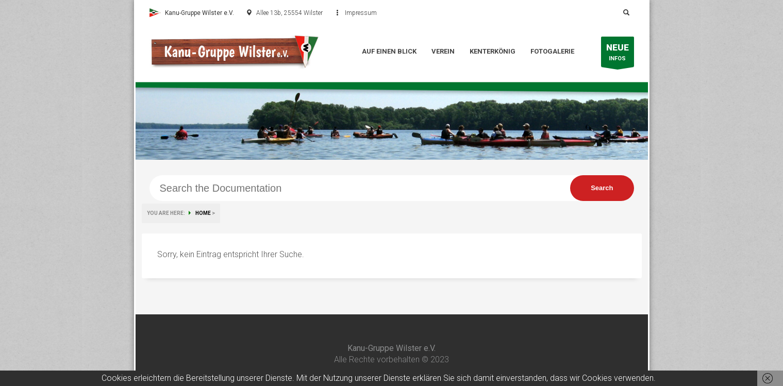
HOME (203, 213)
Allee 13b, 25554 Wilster (289, 12)
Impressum (361, 12)
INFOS (617, 54)
